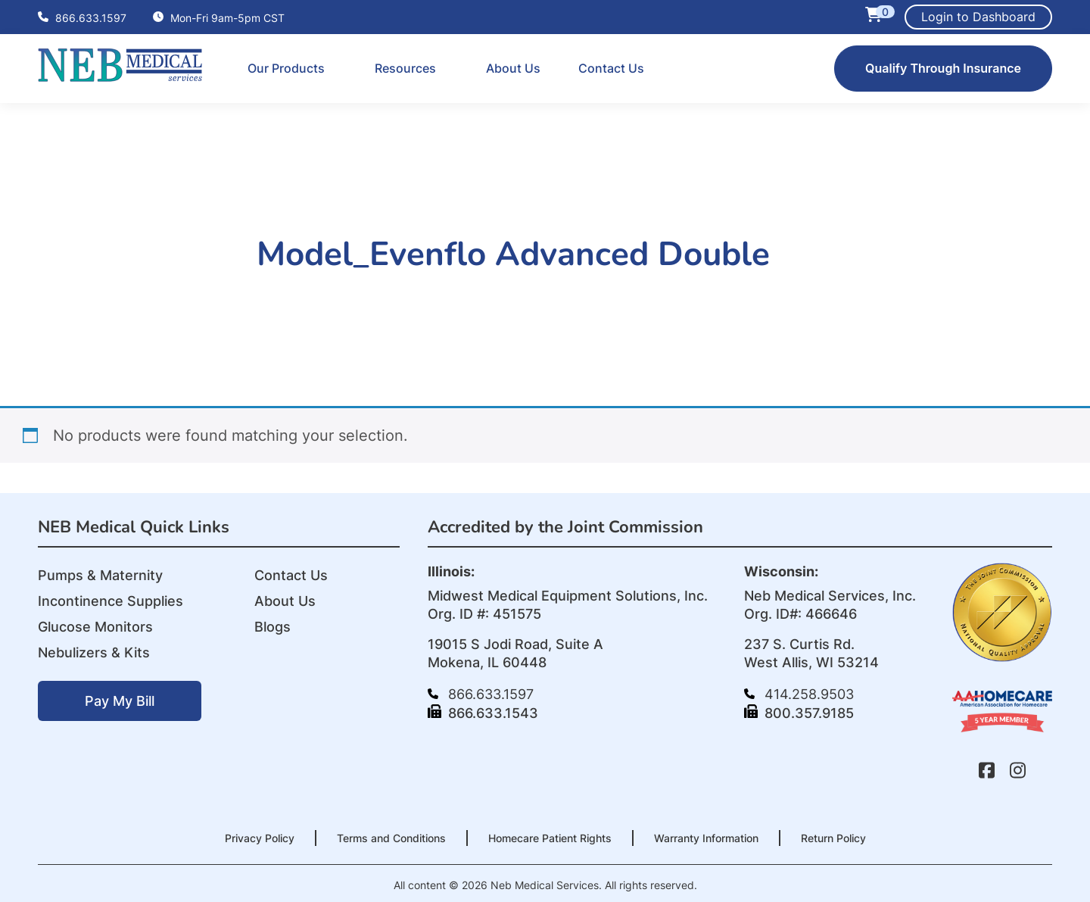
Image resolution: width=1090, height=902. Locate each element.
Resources (405, 68)
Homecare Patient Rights (550, 838)
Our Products (286, 68)
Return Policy (833, 838)
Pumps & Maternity (100, 575)
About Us (513, 68)
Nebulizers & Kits (94, 652)
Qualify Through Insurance (943, 68)
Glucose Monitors (95, 627)
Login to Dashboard (978, 16)
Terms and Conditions (391, 838)
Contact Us (611, 68)
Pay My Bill (119, 701)
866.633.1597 (82, 17)
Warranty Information (706, 838)
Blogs (272, 627)
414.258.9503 (799, 694)
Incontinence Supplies (110, 601)
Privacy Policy (259, 838)
